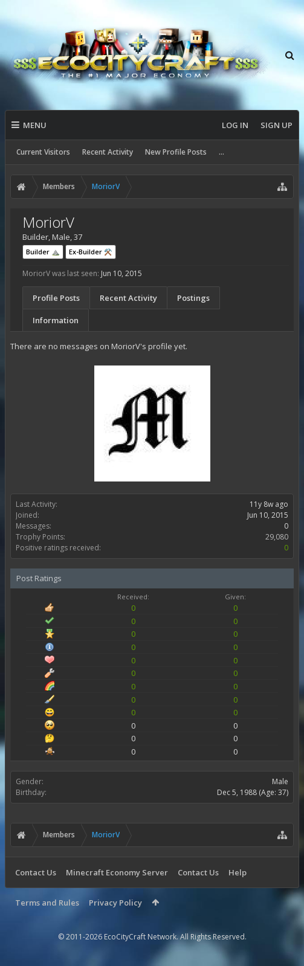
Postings (193, 297)
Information (56, 320)
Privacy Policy (115, 902)
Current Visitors (43, 152)
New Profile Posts (176, 152)
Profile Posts (56, 297)
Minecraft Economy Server (117, 872)
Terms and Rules (47, 902)
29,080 (276, 537)
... (221, 152)
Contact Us (35, 872)
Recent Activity (107, 152)
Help (237, 872)
